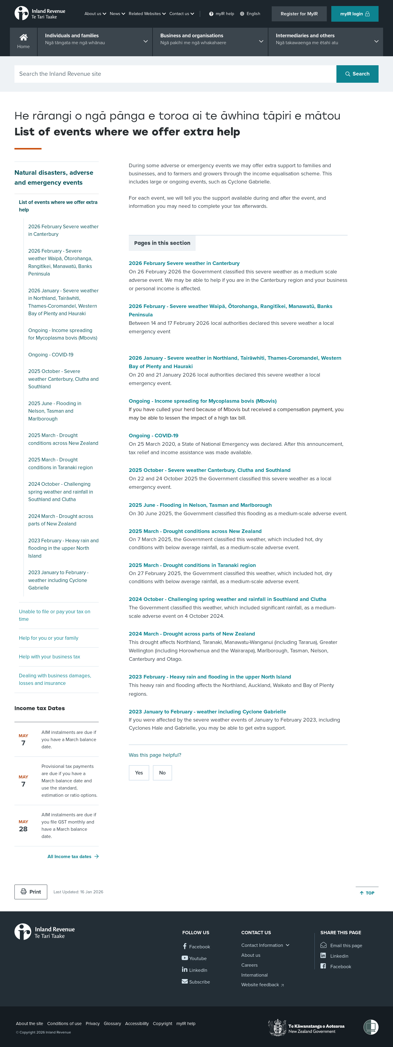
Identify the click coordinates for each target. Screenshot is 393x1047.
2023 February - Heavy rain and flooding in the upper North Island (63, 548)
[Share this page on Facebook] (335, 967)
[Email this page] (341, 946)
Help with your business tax (49, 657)
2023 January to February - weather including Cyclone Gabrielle (58, 580)
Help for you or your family (48, 638)
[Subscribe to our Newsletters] (196, 982)
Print (31, 891)
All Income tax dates (69, 857)
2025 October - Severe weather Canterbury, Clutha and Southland (63, 379)
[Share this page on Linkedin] (334, 956)
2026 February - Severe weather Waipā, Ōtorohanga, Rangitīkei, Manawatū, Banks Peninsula (60, 262)
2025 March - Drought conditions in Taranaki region (60, 464)
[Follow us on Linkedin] (194, 970)
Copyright (162, 1023)
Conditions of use (64, 1023)
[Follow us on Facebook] (196, 947)
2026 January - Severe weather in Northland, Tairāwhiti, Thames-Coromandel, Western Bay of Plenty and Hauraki (63, 302)
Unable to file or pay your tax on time (54, 615)
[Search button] (357, 74)
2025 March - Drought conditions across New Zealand (63, 439)
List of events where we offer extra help (58, 206)
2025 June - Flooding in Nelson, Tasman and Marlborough (54, 411)
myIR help (186, 1023)
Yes (139, 773)
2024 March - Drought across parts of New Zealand (60, 520)
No (162, 773)
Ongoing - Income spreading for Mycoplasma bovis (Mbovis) (62, 334)
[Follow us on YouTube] (194, 958)
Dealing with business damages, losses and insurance (55, 680)
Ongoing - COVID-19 (50, 355)
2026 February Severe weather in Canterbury (63, 230)
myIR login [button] (355, 14)
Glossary (112, 1023)
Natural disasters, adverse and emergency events (53, 177)
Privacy (93, 1023)
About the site (29, 1023)
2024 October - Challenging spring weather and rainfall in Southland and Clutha (60, 492)
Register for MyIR (299, 14)
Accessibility (137, 1023)
